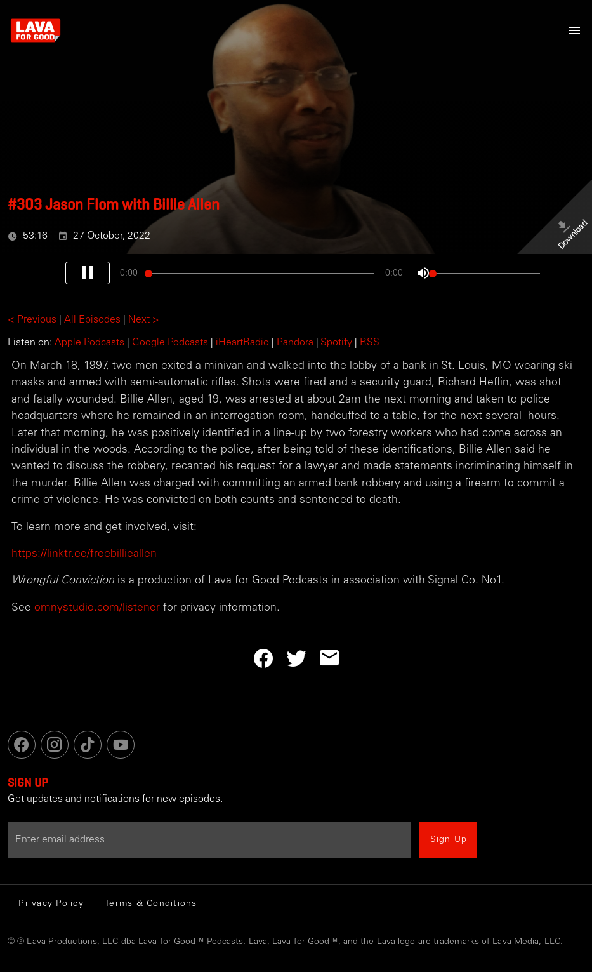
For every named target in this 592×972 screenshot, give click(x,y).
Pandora (295, 343)
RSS (369, 343)
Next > (143, 320)
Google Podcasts (170, 343)
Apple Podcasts (89, 343)
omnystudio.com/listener (97, 608)
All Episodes (92, 320)
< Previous (32, 320)
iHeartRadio (242, 343)
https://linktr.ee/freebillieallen (84, 554)
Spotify (336, 343)
